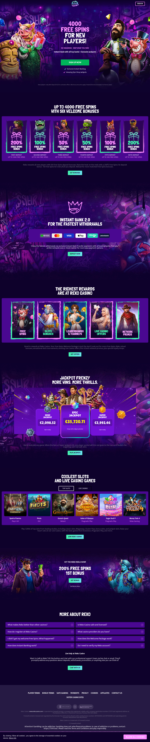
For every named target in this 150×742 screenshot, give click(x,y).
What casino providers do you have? (94, 632)
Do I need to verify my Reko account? (94, 645)
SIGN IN (140, 3)
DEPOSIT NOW (75, 254)
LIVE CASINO (83, 488)
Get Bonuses (75, 172)
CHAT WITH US (75, 667)
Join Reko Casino (75, 536)
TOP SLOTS (66, 488)
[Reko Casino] (75, 4)
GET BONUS (75, 580)
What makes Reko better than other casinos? (27, 625)
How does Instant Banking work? (22, 645)
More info (12, 738)
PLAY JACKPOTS (75, 452)
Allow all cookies (135, 737)
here (110, 84)
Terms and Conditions (80, 728)
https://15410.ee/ (51, 728)
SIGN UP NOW (75, 62)
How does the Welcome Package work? (95, 638)
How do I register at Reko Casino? (22, 632)
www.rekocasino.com (36, 711)
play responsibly (99, 728)
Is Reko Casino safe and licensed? (92, 625)
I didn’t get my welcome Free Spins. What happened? (31, 638)
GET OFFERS (75, 354)
